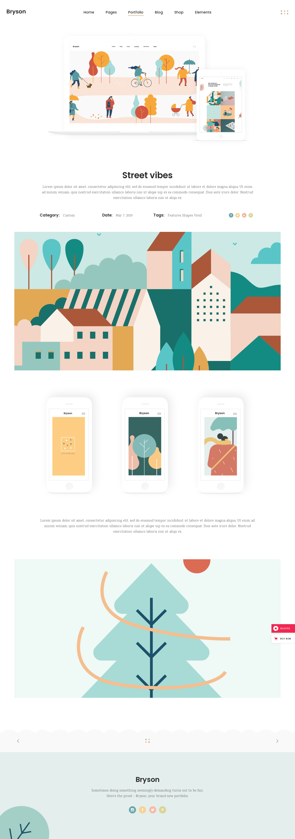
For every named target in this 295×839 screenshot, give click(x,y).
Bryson (148, 779)
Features (174, 215)
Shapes (187, 215)
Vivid (198, 215)
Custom (69, 215)
